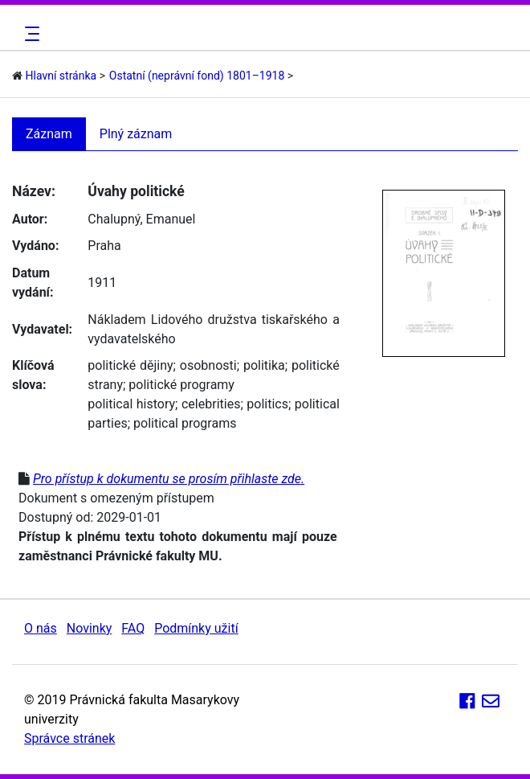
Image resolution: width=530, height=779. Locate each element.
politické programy (181, 384)
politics (267, 404)
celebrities (210, 404)
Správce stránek (69, 738)
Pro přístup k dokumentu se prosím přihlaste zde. (168, 478)
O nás (40, 628)
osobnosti (208, 365)
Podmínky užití (196, 628)
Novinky (89, 628)
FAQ (133, 628)
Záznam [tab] (49, 133)
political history (131, 404)
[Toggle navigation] (29, 34)
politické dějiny (130, 365)
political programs (184, 423)
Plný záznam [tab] (136, 133)
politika (264, 365)
